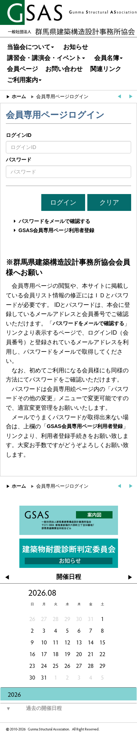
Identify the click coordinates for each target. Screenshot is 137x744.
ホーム (19, 96)
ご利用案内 (25, 80)
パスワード (18, 160)
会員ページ (22, 69)
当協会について (31, 47)
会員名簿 (109, 58)
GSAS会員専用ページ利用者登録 (57, 230)
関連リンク (105, 69)
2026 (14, 694)
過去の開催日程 (31, 708)
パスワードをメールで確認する (54, 221)
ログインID (18, 135)
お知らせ (75, 47)
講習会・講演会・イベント (47, 58)
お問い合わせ (64, 69)
